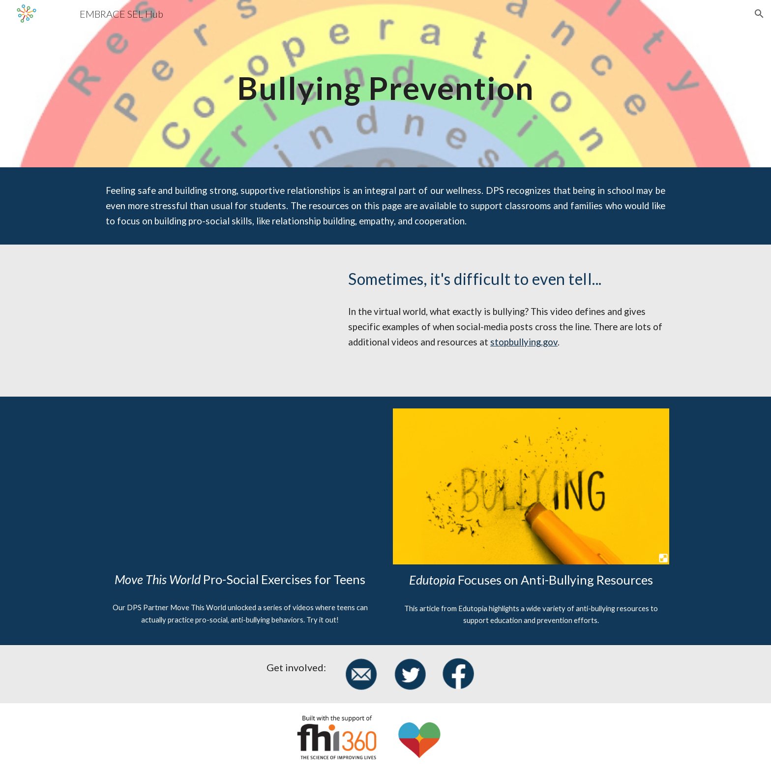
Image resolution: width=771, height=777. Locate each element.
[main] (385, 84)
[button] (759, 14)
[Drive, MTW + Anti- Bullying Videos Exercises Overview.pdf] (240, 486)
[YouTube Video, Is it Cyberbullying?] (216, 320)
